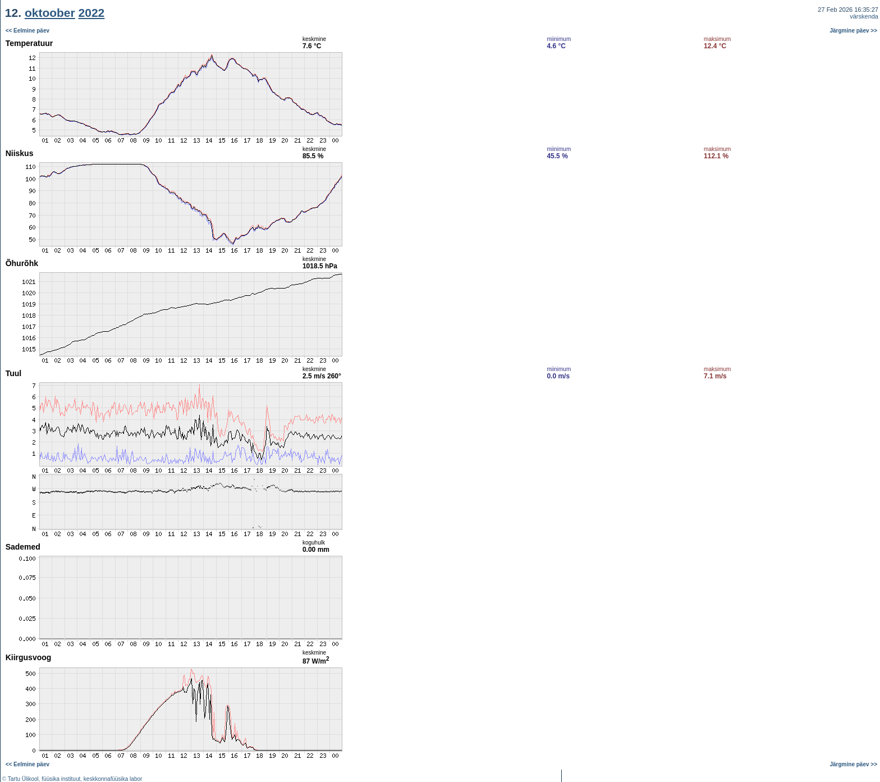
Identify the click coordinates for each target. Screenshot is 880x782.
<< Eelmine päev (27, 31)
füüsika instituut (61, 779)
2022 (92, 12)
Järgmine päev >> (854, 31)
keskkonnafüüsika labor (113, 779)
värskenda (864, 16)
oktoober (50, 12)
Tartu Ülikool (23, 779)
